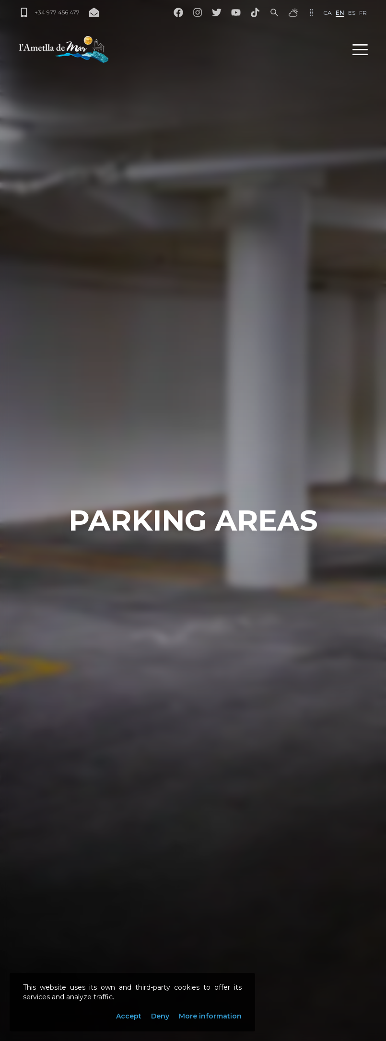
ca (327, 12)
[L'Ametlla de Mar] (63, 49)
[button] (360, 49)
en (340, 12)
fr (363, 12)
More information (210, 1016)
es (351, 12)
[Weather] (293, 12)
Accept (128, 1016)
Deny (160, 1016)
